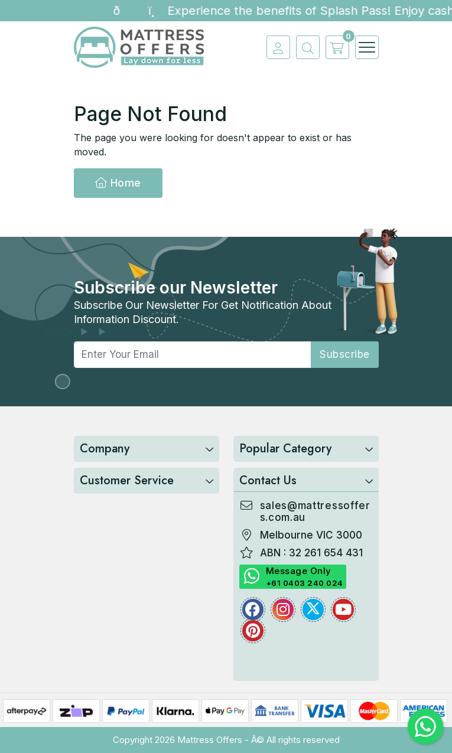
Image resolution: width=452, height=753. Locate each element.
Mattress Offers (209, 739)
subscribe (345, 354)
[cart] (334, 47)
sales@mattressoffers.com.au (315, 511)
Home (118, 183)
